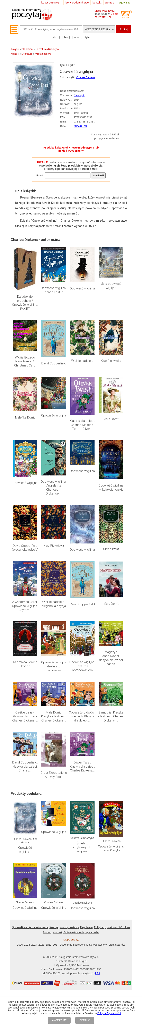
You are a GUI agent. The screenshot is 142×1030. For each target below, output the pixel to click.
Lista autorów (117, 757)
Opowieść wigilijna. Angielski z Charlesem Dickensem (53, 488)
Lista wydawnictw (96, 757)
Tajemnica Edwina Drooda (25, 595)
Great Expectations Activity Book (54, 651)
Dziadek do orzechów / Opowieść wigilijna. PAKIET (25, 303)
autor (77, 37)
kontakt (96, 2)
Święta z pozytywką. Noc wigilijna (82, 696)
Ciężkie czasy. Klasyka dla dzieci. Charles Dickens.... (25, 627)
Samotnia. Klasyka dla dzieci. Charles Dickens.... (111, 627)
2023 (41, 757)
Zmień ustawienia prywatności (81, 745)
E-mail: (40, 175)
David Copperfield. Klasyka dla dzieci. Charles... (25, 653)
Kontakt (57, 745)
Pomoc (47, 745)
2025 (27, 757)
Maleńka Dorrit (25, 417)
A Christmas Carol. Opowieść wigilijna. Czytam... (25, 571)
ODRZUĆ (84, 1020)
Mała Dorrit (111, 419)
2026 (20, 757)
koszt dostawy (50, 2)
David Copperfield (53, 363)
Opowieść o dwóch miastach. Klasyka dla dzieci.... (82, 627)
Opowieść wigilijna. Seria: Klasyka (111, 694)
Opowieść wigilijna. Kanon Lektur (53, 290)
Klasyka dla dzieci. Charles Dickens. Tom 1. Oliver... (82, 425)
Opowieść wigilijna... (25, 697)
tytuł (87, 37)
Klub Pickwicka (111, 361)
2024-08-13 (80, 126)
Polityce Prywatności (109, 1013)
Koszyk (54, 740)
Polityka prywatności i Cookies (112, 740)
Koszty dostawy (69, 740)
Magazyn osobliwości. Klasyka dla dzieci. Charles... (111, 599)
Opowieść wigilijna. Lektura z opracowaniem (82, 597)
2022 (48, 757)
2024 (34, 757)
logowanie (124, 2)
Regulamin (86, 740)
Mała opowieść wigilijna (110, 286)
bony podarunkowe (77, 2)
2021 (56, 757)
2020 (63, 757)
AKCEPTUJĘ (59, 1020)
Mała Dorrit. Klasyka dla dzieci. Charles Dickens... (53, 627)
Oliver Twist (111, 511)
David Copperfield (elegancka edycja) (25, 548)
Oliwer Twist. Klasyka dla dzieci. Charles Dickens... (82, 653)
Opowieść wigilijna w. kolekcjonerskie (111, 487)
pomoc (109, 2)
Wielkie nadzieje (82, 361)
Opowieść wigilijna (82, 288)
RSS (97, 786)
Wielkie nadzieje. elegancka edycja (54, 570)
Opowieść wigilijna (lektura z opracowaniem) (53, 597)
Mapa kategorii (76, 757)
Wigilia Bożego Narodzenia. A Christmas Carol (25, 361)
